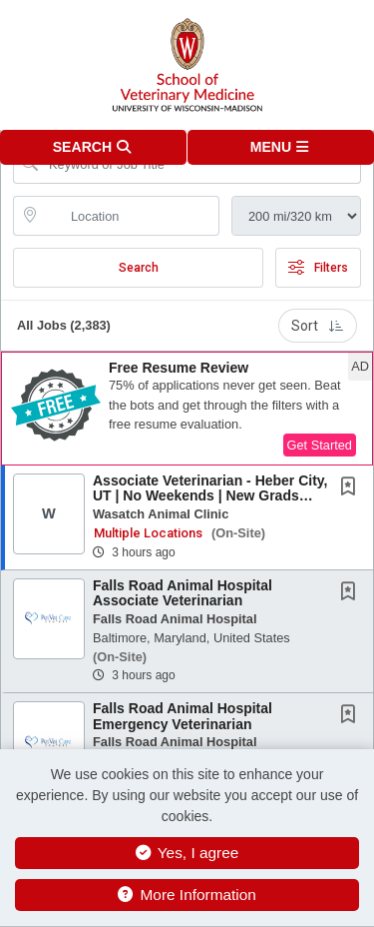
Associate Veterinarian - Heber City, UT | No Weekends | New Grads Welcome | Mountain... (210, 495)
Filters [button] (318, 268)
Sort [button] (317, 326)
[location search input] (130, 216)
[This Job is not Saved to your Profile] (352, 488)
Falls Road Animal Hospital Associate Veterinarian (182, 592)
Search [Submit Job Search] (139, 268)
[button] (281, 147)
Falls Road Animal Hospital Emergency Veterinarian (182, 715)
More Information (187, 894)
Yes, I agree (187, 852)
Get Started (319, 445)
